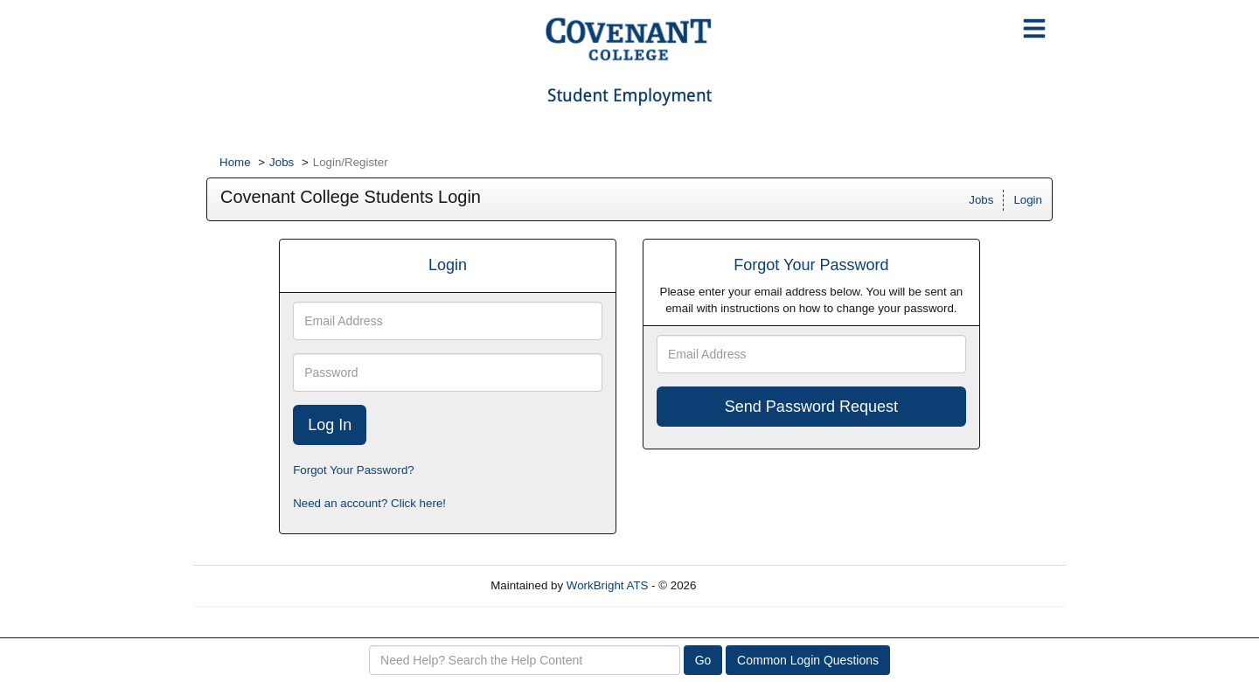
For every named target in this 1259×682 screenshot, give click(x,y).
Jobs (281, 162)
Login (1027, 199)
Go (703, 660)
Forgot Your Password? (353, 470)
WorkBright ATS (608, 585)
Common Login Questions (808, 660)
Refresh (748, 585)
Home (235, 162)
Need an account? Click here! (369, 503)
